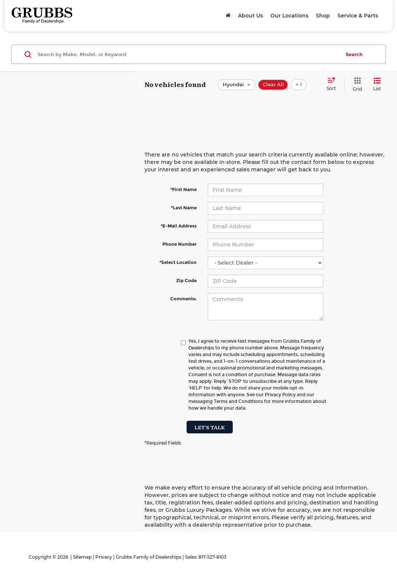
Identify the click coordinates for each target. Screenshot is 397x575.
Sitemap (82, 557)
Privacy (103, 557)
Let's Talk (209, 427)
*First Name (183, 189)
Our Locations (289, 15)
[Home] (228, 15)
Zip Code (186, 280)
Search (354, 54)
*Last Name (184, 207)
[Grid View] (356, 84)
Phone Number (179, 244)
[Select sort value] (333, 84)
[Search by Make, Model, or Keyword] (188, 54)
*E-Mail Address (179, 226)
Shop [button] (323, 15)
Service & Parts (357, 15)
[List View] (377, 84)
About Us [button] (250, 15)
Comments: (183, 298)
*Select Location (178, 262)
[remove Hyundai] (236, 84)
